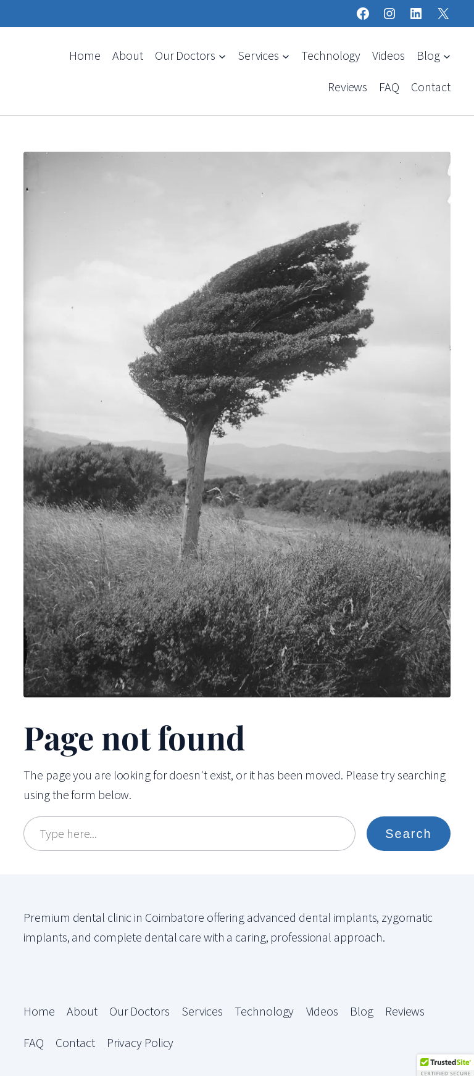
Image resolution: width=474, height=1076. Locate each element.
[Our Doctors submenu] (222, 55)
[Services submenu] (285, 55)
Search (408, 833)
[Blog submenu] (447, 55)
